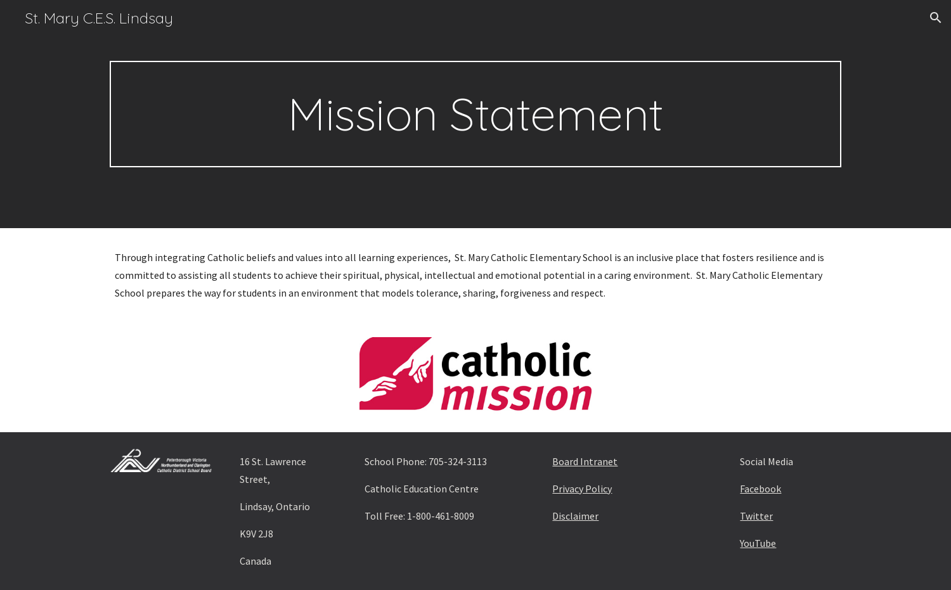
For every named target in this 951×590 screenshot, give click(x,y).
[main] (475, 114)
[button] (936, 18)
